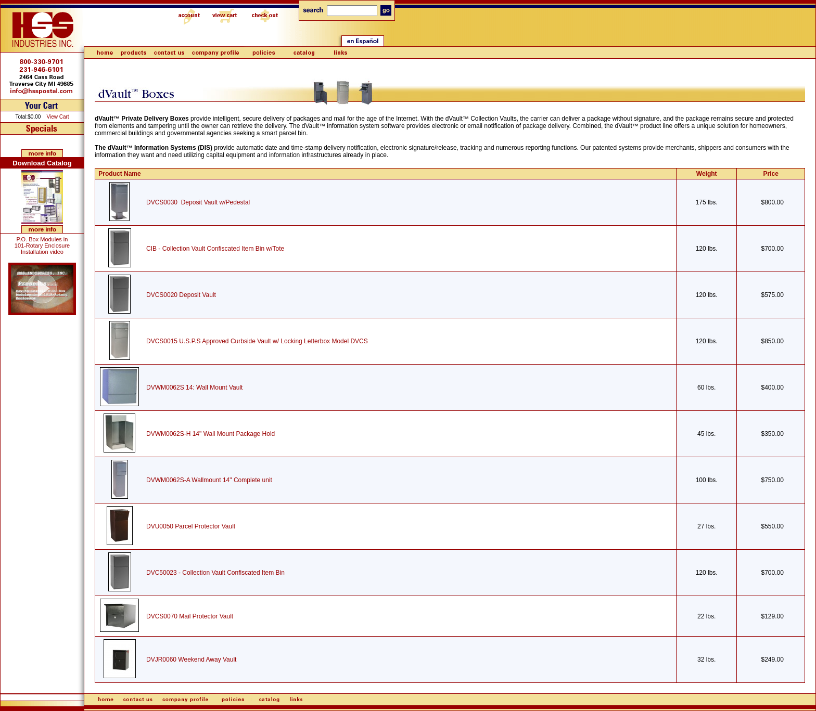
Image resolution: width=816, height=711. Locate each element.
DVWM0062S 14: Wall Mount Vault (194, 387)
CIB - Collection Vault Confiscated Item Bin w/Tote (215, 248)
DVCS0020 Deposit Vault (181, 295)
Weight (706, 173)
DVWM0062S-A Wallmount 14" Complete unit (209, 480)
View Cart (57, 117)
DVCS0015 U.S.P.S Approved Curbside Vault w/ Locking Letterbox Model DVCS (257, 341)
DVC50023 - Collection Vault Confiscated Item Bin (215, 572)
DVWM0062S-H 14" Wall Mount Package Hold (210, 433)
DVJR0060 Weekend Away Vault (191, 659)
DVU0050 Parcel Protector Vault (190, 526)
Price (771, 173)
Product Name (119, 173)
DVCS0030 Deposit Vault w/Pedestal (198, 202)
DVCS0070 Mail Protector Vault (189, 616)
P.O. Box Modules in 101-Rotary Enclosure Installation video (42, 245)
